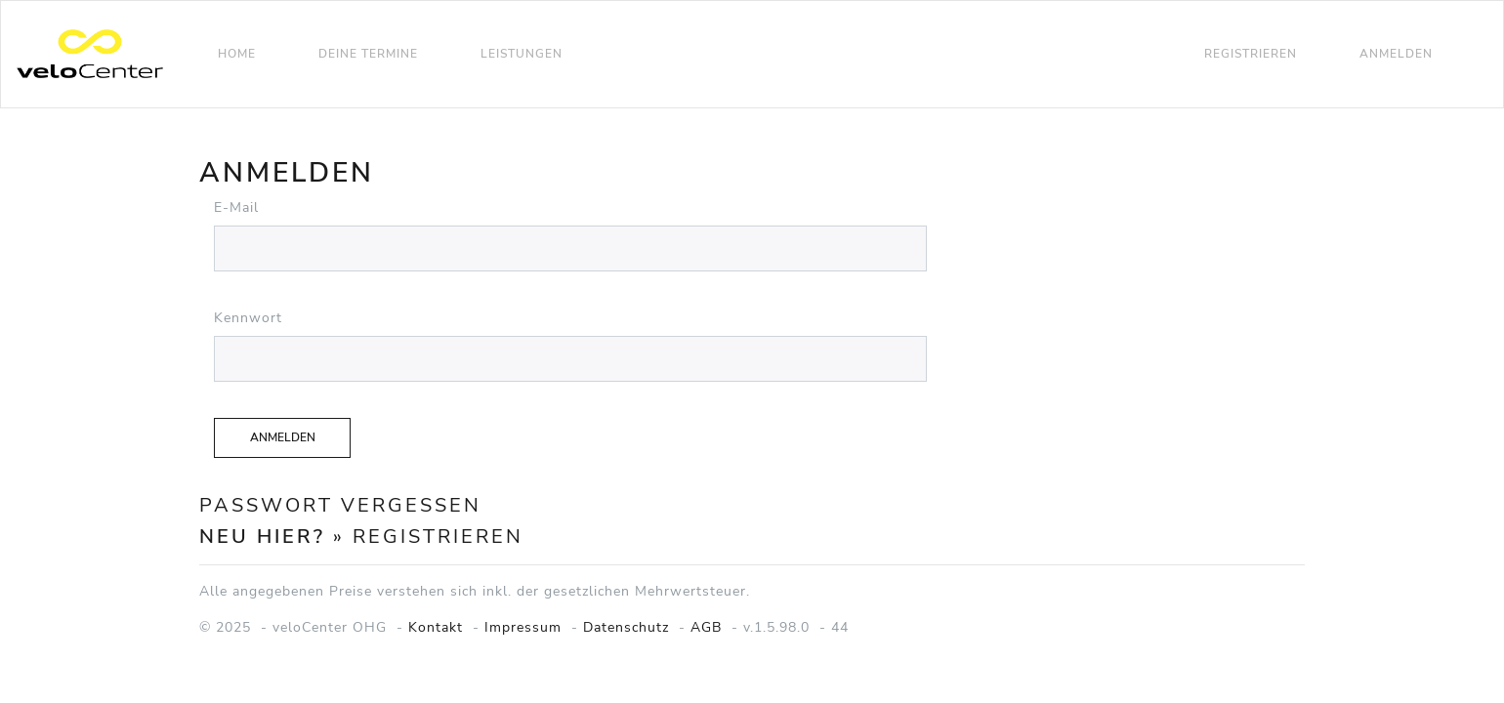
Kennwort (248, 318)
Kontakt (435, 627)
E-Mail (236, 207)
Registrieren (1250, 54)
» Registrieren (428, 536)
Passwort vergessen (340, 505)
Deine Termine (368, 54)
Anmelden (1396, 54)
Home (237, 54)
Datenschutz (626, 627)
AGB (706, 627)
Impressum (523, 627)
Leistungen (521, 54)
